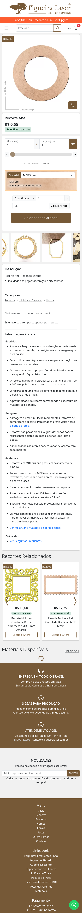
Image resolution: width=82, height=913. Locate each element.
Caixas (41, 791)
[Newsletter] (34, 736)
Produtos (41, 782)
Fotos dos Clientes (41, 849)
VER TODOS (72, 614)
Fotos (41, 795)
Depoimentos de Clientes (41, 832)
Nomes (41, 786)
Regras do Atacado (41, 823)
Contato (41, 804)
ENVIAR (73, 736)
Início (41, 773)
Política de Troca (41, 836)
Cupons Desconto (41, 827)
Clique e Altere (21, 597)
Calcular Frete (59, 206)
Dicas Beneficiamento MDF (41, 845)
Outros (50, 300)
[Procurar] (34, 28)
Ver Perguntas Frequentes (25, 541)
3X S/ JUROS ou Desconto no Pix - (41, 20)
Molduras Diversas (30, 300)
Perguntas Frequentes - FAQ (41, 818)
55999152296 (22, 702)
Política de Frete (41, 840)
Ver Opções (61, 20)
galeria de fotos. (19, 425)
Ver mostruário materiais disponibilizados (35, 528)
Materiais (41, 854)
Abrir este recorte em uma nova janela (28, 313)
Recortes (10, 300)
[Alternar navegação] (6, 28)
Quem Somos (41, 799)
